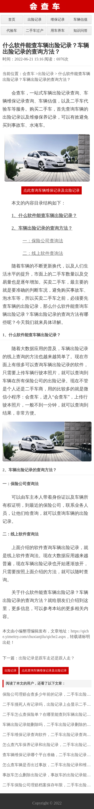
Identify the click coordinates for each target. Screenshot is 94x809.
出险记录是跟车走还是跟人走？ (47, 658)
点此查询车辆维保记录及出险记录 (51, 190)
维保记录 (58, 19)
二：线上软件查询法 (43, 253)
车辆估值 (80, 19)
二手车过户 (34, 30)
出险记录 (35, 19)
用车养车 (58, 30)
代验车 (12, 30)
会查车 (29, 74)
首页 (11, 19)
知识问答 (80, 30)
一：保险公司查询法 (43, 240)
